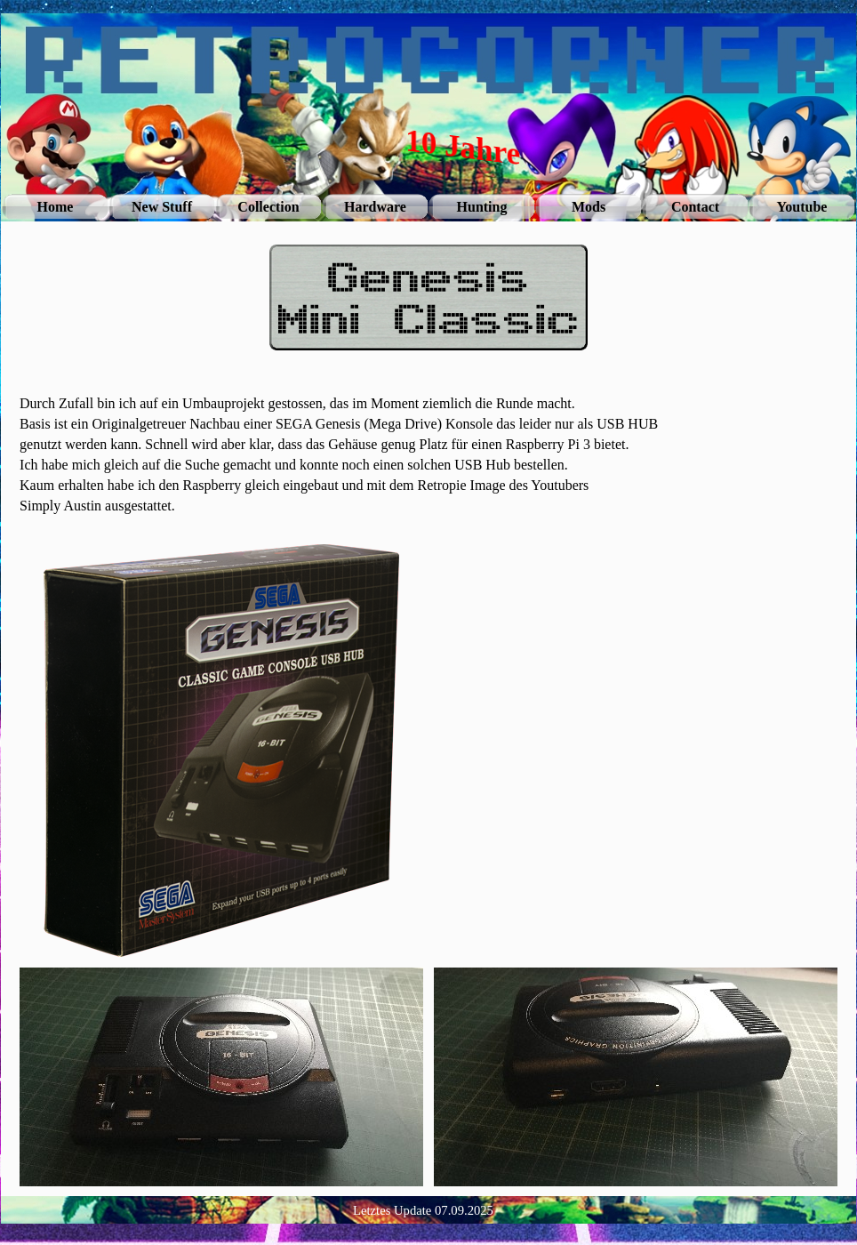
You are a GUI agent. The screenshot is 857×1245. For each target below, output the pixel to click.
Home (55, 206)
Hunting (482, 206)
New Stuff (162, 206)
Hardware (375, 206)
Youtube (802, 206)
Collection (268, 206)
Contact (695, 206)
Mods (588, 206)
